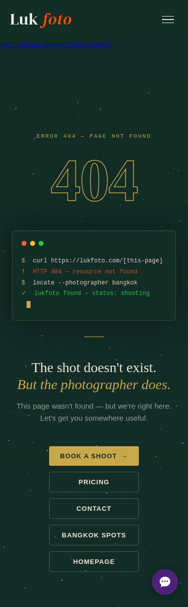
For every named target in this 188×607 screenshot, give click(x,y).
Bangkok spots (94, 535)
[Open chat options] (165, 582)
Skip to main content (33, 44)
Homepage (94, 562)
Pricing (94, 482)
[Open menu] (168, 20)
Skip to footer (89, 44)
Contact (94, 509)
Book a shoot (94, 456)
